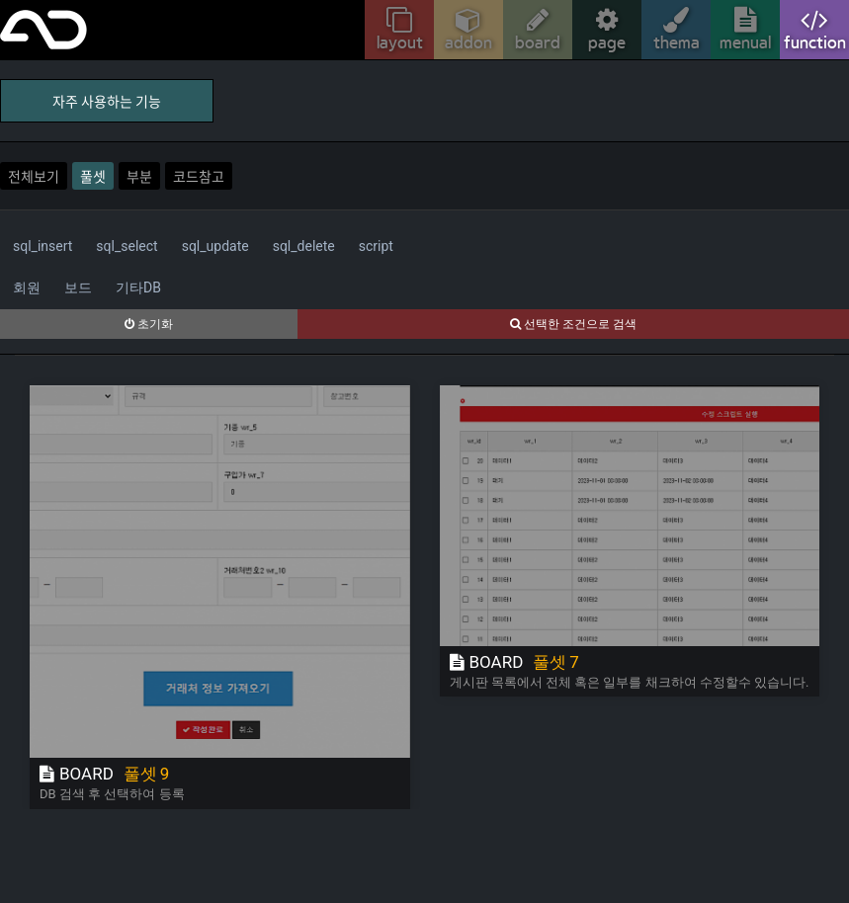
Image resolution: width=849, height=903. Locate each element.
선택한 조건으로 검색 (573, 324)
